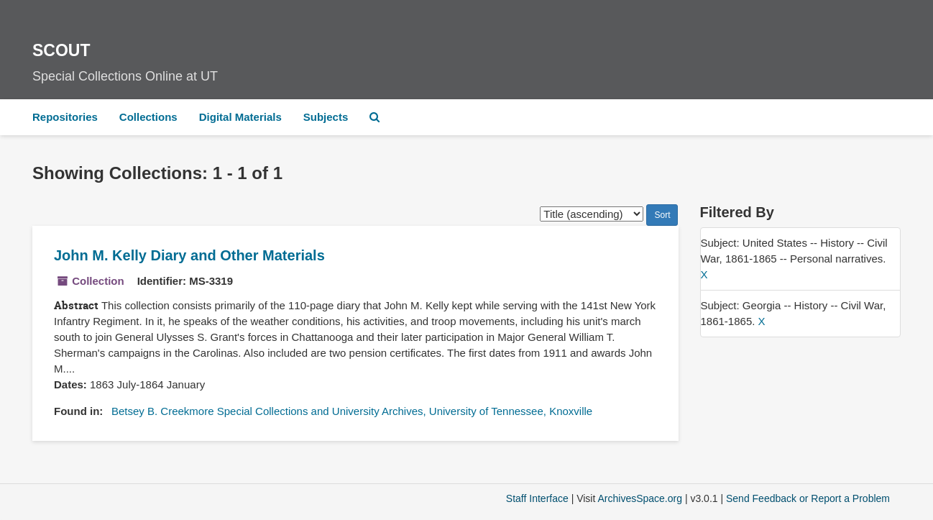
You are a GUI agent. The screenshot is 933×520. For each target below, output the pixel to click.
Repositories (65, 117)
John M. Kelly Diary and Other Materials (189, 255)
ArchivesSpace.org (639, 498)
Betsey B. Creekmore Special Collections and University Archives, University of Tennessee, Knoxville (351, 411)
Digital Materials (240, 117)
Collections (148, 117)
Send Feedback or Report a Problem (808, 498)
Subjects (326, 117)
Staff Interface (537, 498)
